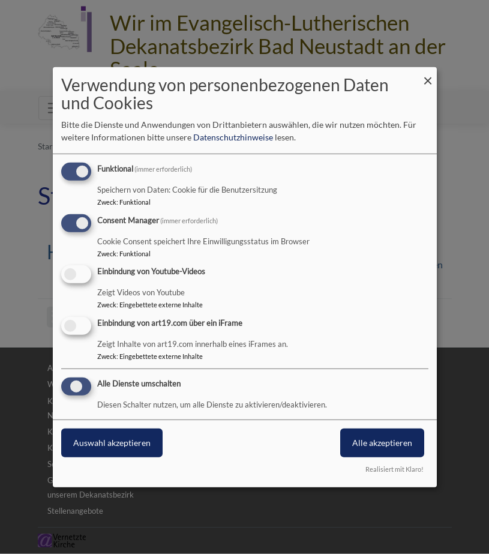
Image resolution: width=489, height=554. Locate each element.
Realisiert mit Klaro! (394, 469)
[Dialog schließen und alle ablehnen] (428, 74)
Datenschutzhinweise (233, 137)
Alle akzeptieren (382, 443)
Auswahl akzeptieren (112, 443)
